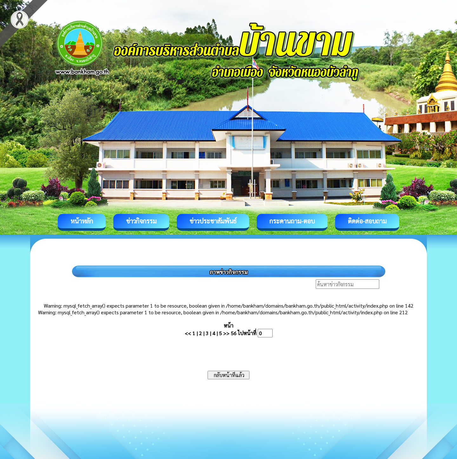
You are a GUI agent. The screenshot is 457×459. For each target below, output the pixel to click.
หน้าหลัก (81, 221)
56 (233, 333)
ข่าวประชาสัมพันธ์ (212, 221)
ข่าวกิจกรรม (141, 221)
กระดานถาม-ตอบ (292, 221)
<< (188, 333)
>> (226, 333)
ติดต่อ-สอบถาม (367, 221)
